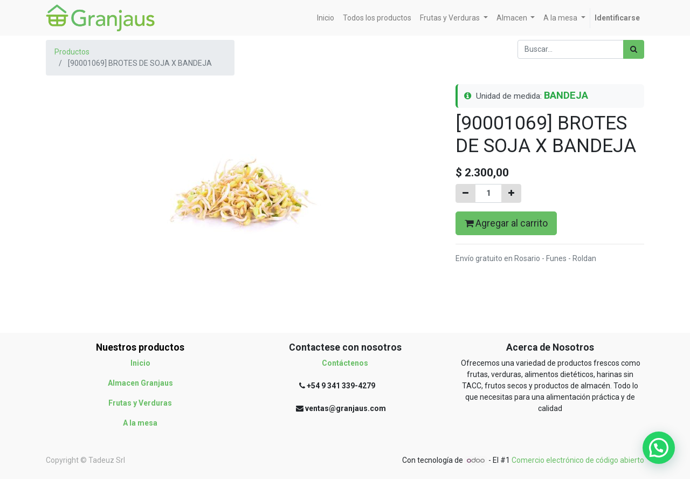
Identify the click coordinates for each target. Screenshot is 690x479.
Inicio (140, 363)
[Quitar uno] (465, 193)
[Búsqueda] (633, 49)
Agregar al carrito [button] (506, 223)
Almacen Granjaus (140, 383)
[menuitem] (326, 18)
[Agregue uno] (511, 193)
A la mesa (140, 423)
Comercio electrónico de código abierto (578, 460)
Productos (71, 51)
